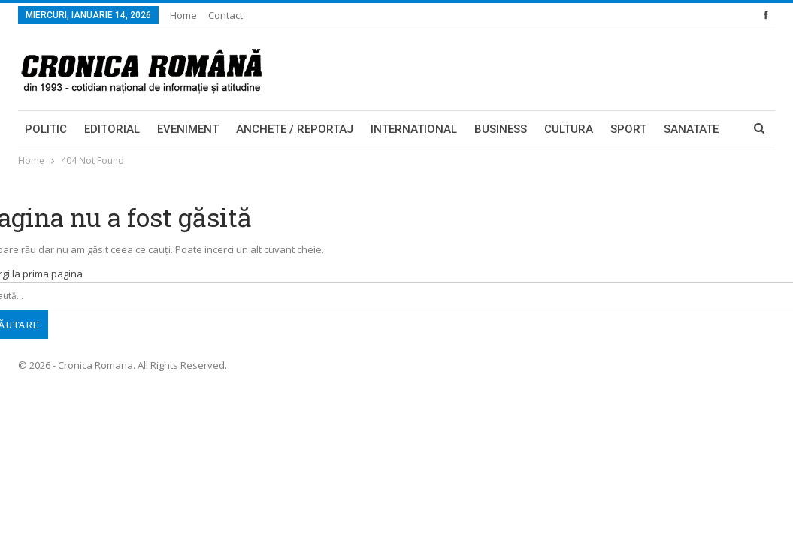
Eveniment (188, 129)
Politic (46, 129)
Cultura (568, 129)
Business (500, 129)
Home (183, 15)
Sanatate (691, 129)
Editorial (112, 129)
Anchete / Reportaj (294, 129)
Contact (225, 15)
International (414, 129)
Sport (628, 129)
